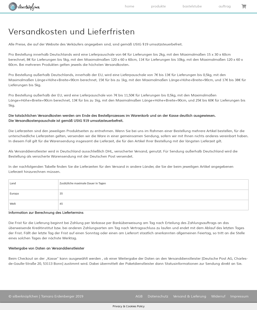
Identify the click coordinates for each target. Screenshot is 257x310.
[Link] (24, 6)
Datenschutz (158, 296)
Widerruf (218, 296)
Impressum (239, 296)
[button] (24, 6)
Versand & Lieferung (189, 296)
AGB (139, 296)
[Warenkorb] (244, 6)
